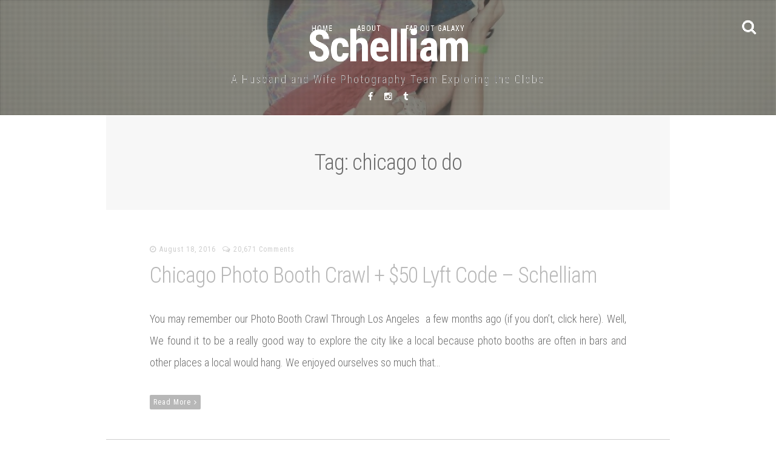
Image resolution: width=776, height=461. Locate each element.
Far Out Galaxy (435, 28)
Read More (175, 402)
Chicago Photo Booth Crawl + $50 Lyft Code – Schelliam (373, 275)
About (369, 28)
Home (322, 28)
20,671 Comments (264, 249)
